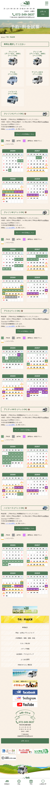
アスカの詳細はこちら (25, 331)
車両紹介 (25, 627)
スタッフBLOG (25, 643)
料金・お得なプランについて (25, 633)
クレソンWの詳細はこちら (25, 232)
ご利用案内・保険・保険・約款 (25, 638)
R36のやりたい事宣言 (25, 665)
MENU (46, 5)
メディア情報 (25, 649)
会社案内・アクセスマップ (25, 654)
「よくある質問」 (10, 129)
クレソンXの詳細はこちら (25, 134)
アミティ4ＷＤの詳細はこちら (25, 430)
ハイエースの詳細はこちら (25, 528)
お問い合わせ (43, 13)
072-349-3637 (25, 14)
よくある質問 (25, 659)
